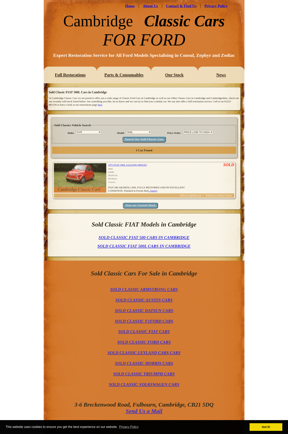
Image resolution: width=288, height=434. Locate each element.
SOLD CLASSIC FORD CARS (144, 342)
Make (71, 132)
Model (120, 132)
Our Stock (174, 74)
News (221, 74)
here (100, 104)
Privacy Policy (216, 6)
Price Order (174, 132)
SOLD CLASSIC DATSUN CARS (144, 310)
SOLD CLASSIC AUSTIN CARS (144, 300)
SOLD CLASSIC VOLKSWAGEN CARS (144, 384)
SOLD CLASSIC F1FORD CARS (144, 321)
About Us (150, 6)
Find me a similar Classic (219, 195)
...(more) (152, 190)
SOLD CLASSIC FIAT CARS (144, 331)
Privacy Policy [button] (129, 427)
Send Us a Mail (144, 411)
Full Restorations (70, 74)
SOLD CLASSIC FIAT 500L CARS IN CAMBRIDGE (144, 246)
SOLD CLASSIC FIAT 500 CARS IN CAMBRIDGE (144, 237)
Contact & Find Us (181, 6)
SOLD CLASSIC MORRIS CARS (144, 363)
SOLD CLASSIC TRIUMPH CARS (144, 373)
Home (130, 6)
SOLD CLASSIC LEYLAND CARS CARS (143, 352)
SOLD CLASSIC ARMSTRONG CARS (144, 289)
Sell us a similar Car (190, 195)
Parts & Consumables (124, 74)
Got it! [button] (266, 427)
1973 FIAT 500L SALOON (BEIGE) (127, 164)
